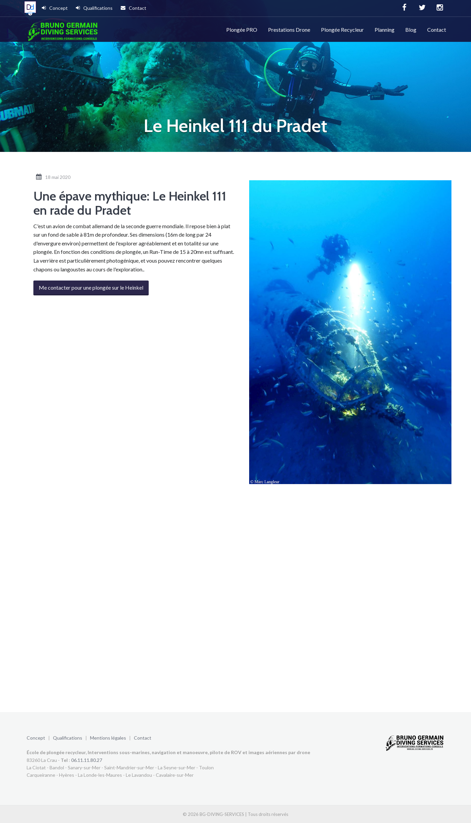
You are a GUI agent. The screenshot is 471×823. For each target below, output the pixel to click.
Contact (133, 8)
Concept (55, 8)
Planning (384, 29)
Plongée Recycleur (342, 29)
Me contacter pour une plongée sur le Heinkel (91, 287)
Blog (410, 29)
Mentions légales (108, 738)
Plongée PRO (241, 29)
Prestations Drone (289, 29)
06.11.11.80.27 (86, 760)
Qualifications (94, 8)
